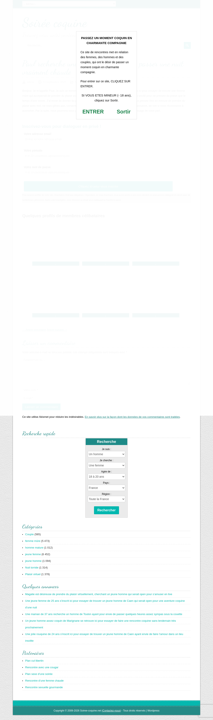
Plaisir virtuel (33, 579)
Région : (106, 499)
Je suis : (106, 454)
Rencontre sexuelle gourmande (44, 692)
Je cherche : (106, 465)
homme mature (34, 552)
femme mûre (32, 545)
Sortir (124, 112)
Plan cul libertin (34, 665)
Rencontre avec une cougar (41, 672)
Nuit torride (31, 572)
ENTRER (93, 112)
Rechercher (106, 515)
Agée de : (106, 476)
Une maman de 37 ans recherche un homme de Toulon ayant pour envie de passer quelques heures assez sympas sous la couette (103, 619)
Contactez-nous (111, 715)
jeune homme (33, 565)
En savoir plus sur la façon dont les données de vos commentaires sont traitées (132, 421)
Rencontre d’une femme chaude (44, 685)
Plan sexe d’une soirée (39, 679)
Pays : (106, 487)
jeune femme (33, 559)
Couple (29, 539)
